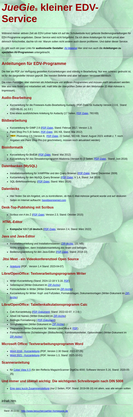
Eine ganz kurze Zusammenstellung (30, 388)
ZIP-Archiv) (16, 336)
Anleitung (15, 266)
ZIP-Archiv (54, 285)
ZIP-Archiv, (68, 243)
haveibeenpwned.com (54, 200)
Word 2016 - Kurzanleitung (25, 351)
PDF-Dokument (41, 311)
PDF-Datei (82, 113)
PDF (66, 280)
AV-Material (70, 48)
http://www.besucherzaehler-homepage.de (44, 411)
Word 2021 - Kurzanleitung (25, 355)
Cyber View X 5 (22, 369)
